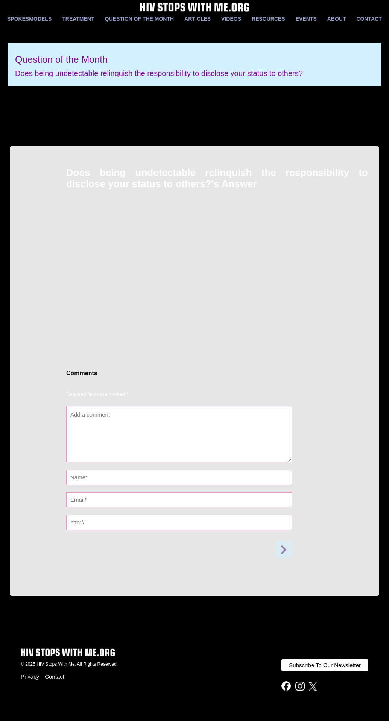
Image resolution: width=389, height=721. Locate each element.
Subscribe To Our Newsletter (325, 665)
